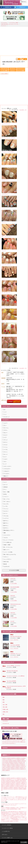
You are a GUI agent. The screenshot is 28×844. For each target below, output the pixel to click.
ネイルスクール (6, 723)
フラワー (4, 222)
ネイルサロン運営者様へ (7, 825)
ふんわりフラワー (6, 278)
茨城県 (9, 766)
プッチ (3, 165)
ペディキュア (13, 805)
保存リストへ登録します (24, 59)
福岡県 (19, 758)
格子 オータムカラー (7, 236)
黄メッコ (4, 321)
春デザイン (5, 520)
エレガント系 (23, 799)
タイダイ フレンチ (6, 349)
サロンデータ (4, 68)
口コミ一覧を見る (14, 639)
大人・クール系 (16, 798)
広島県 (22, 764)
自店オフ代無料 (10, 815)
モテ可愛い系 (23, 798)
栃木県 (8, 767)
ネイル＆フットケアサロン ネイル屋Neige (15, 675)
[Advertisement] (14, 40)
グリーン (4, 452)
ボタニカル (4, 335)
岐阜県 (14, 758)
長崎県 (12, 763)
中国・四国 (5, 707)
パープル (4, 449)
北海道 (5, 759)
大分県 (22, 766)
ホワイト (4, 442)
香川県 (17, 769)
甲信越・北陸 (5, 709)
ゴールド (4, 444)
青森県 (19, 760)
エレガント (5, 511)
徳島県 (22, 767)
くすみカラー (5, 471)
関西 (3, 699)
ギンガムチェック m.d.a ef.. (8, 137)
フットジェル (11, 803)
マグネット (5, 556)
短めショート (5, 549)
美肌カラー (5, 476)
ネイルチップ (5, 416)
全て (4, 409)
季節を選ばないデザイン (8, 530)
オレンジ (4, 454)
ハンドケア (21, 803)
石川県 (6, 760)
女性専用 (12, 809)
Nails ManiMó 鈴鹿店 (14, 587)
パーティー (5, 496)
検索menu (23, 1)
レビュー (12, 70)
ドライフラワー (6, 535)
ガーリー (4, 513)
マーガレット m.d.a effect (8, 151)
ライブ (4, 482)
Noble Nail (12, 595)
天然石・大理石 (6, 544)
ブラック (4, 439)
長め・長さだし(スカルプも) (9, 554)
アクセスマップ (21, 68)
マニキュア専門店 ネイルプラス (13, 665)
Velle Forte (12, 612)
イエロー (4, 459)
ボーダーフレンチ (6, 292)
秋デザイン (5, 525)
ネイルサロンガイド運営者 (7, 828)
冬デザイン (5, 528)
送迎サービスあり (14, 821)
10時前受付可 (21, 811)
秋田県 (18, 766)
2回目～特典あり (20, 813)
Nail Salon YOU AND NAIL (15, 636)
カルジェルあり (6, 821)
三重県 (8, 764)
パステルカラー (6, 468)
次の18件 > (22, 109)
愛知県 (11, 762)
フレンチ (4, 250)
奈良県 (22, 786)
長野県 (13, 767)
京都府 (19, 759)
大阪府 (24, 782)
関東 (3, 697)
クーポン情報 (4, 70)
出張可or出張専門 (14, 817)
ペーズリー (4, 363)
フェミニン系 (16, 799)
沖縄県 (20, 788)
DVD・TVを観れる (20, 807)
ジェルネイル (4, 803)
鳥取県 (9, 758)
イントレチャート (6, 123)
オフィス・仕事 (13, 796)
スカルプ (16, 803)
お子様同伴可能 (14, 814)
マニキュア (7, 805)
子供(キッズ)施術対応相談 (12, 818)
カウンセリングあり (19, 815)
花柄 (4, 532)
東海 (3, 702)
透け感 (4, 564)
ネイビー (4, 435)
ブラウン (4, 430)
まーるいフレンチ (6, 306)
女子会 (4, 494)
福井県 (16, 762)
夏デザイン (5, 523)
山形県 (9, 769)
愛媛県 (8, 770)
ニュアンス (5, 518)
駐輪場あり (8, 807)
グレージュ (5, 427)
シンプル (4, 506)
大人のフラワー (5, 180)
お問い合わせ (4, 834)
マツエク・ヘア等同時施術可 (12, 819)
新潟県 (13, 764)
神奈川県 (23, 780)
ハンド (4, 412)
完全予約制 (8, 814)
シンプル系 (10, 799)
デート (4, 489)
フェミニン (5, 508)
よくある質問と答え (6, 831)
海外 (3, 714)
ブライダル (5, 515)
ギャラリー (12, 68)
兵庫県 (23, 783)
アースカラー (5, 473)
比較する (18, 59)
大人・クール (5, 499)
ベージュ (4, 447)
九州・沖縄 (5, 704)
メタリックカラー (6, 466)
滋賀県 (4, 758)
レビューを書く (21, 70)
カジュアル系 (4, 799)
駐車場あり (13, 807)
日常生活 (4, 487)
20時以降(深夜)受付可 (13, 811)
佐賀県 (11, 760)
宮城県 (18, 764)
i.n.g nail (12, 621)
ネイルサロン (5, 720)
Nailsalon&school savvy (15, 604)
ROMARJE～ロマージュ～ (15, 653)
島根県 (15, 760)
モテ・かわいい (6, 501)
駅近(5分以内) (4, 811)
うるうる (4, 537)
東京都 (10, 759)
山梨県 (14, 766)
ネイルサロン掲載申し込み (7, 837)
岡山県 (21, 762)
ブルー (4, 461)
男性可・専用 (17, 809)
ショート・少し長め (7, 552)
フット (4, 414)
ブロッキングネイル (6, 264)
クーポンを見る (13, 583)
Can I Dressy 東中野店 (15, 645)
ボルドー (4, 432)
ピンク (4, 456)
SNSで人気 (5, 561)
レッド (4, 464)
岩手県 (8, 763)
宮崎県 (18, 767)
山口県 (4, 766)
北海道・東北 (5, 711)
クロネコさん (5, 194)
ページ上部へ (24, 842)
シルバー (4, 423)
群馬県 (13, 769)
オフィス (4, 484)
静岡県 (24, 779)
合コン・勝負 (5, 491)
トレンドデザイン (6, 559)
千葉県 (21, 763)
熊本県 (17, 763)
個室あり (3, 807)
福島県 (22, 769)
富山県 (23, 758)
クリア (4, 437)
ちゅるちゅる (5, 566)
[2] (25, 109)
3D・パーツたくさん (7, 547)
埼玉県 (6, 762)
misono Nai (12, 578)
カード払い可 (12, 813)
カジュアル (5, 503)
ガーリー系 (3, 800)
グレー (4, 425)
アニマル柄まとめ (6, 542)
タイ (15, 759)
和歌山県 (21, 787)
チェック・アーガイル (7, 540)
